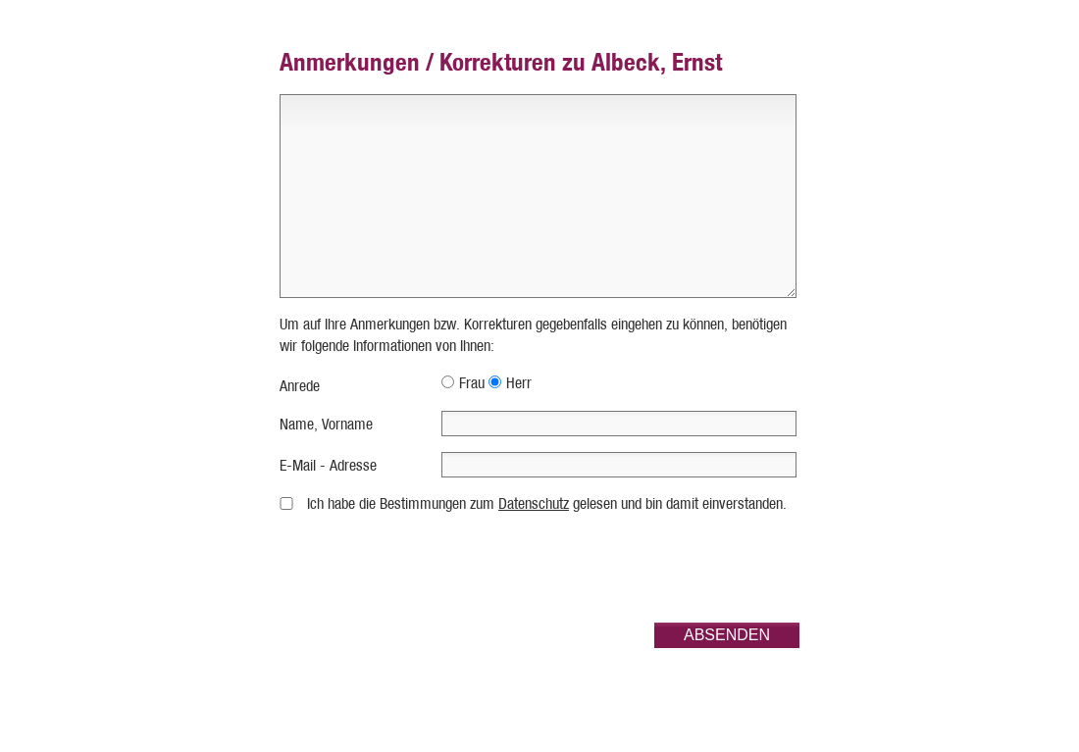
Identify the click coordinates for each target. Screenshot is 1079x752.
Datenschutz (533, 503)
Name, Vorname (326, 424)
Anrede (300, 385)
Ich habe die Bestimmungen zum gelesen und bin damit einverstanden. (547, 503)
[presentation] (650, 568)
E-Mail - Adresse (328, 465)
